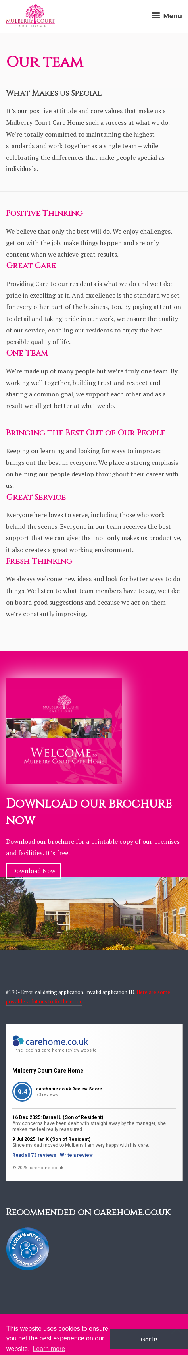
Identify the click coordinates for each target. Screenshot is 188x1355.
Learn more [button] (49, 1348)
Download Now (34, 870)
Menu (166, 16)
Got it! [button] (149, 1339)
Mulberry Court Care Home (47, 1070)
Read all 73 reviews (34, 1155)
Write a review (76, 1155)
